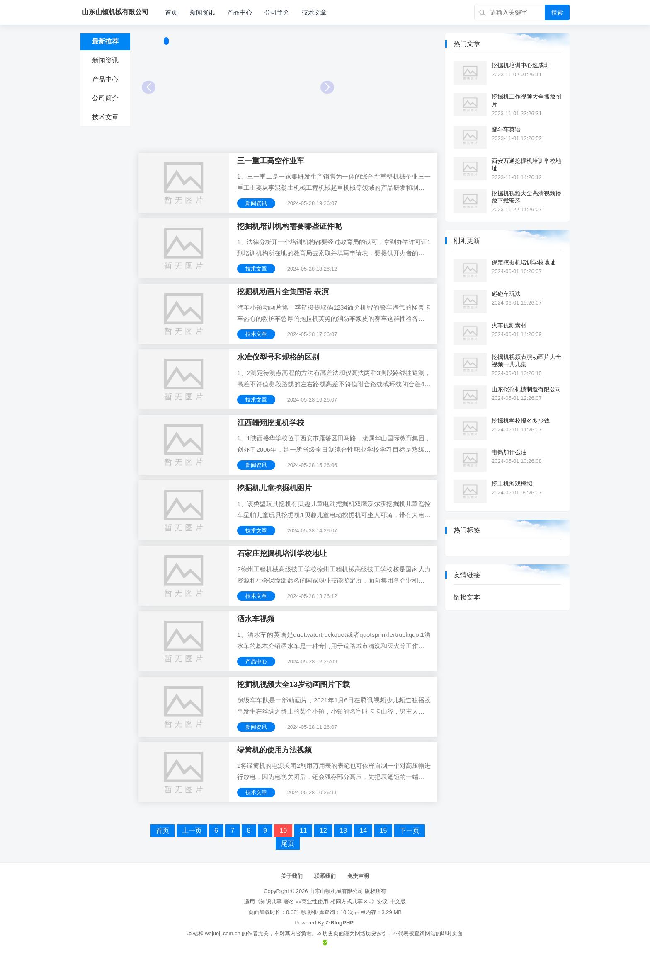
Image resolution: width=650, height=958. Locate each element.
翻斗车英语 (506, 129)
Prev (148, 87)
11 (303, 830)
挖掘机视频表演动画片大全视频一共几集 (526, 360)
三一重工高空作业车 (270, 161)
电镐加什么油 (509, 452)
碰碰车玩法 (506, 293)
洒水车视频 (255, 619)
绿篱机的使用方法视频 (274, 750)
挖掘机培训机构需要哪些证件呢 (289, 226)
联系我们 (325, 876)
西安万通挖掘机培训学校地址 (526, 164)
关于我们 (292, 876)
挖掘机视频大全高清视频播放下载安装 (526, 197)
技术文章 (314, 12)
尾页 (287, 843)
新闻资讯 (202, 12)
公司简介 (276, 12)
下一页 (410, 830)
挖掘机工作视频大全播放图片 (526, 100)
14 (363, 830)
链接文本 (467, 597)
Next (327, 87)
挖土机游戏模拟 (512, 483)
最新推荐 (105, 41)
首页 (171, 12)
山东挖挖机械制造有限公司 (526, 389)
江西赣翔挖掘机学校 (270, 423)
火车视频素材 (509, 325)
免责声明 (358, 876)
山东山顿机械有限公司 (336, 891)
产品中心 (239, 12)
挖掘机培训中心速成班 (521, 65)
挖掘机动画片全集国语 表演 (283, 292)
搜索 (557, 12)
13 (343, 830)
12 (323, 830)
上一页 (192, 830)
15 (383, 830)
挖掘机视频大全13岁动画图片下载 (293, 684)
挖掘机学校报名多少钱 (521, 420)
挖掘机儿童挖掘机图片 (274, 488)
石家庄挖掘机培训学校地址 (282, 553)
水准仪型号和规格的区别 (278, 357)
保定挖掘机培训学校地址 (523, 262)
